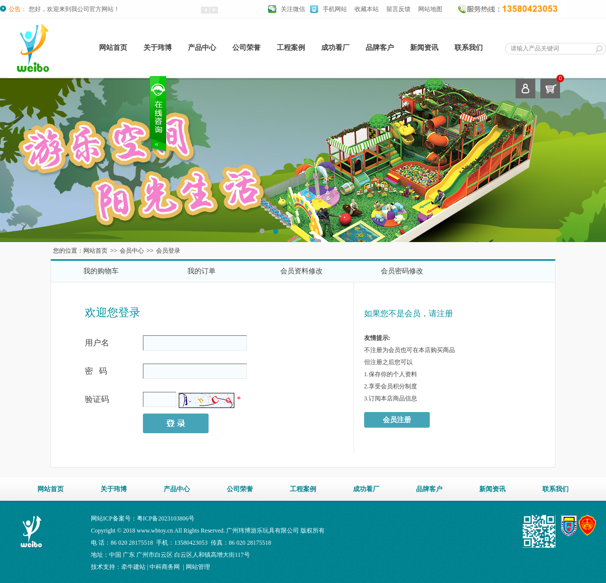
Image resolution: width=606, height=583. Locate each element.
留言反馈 (398, 9)
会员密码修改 (402, 271)
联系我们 (468, 47)
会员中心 (132, 250)
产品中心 (202, 47)
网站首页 (113, 47)
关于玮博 (157, 47)
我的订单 (201, 271)
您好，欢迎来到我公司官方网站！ (74, 9)
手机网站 (335, 9)
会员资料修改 (301, 271)
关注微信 (293, 9)
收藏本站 (367, 9)
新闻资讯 (424, 47)
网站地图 (430, 9)
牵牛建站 (133, 566)
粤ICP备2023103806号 (166, 518)
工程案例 (291, 47)
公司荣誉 (246, 47)
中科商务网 (164, 566)
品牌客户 (380, 47)
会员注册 (397, 420)
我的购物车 (101, 271)
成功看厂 (335, 47)
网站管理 (198, 566)
